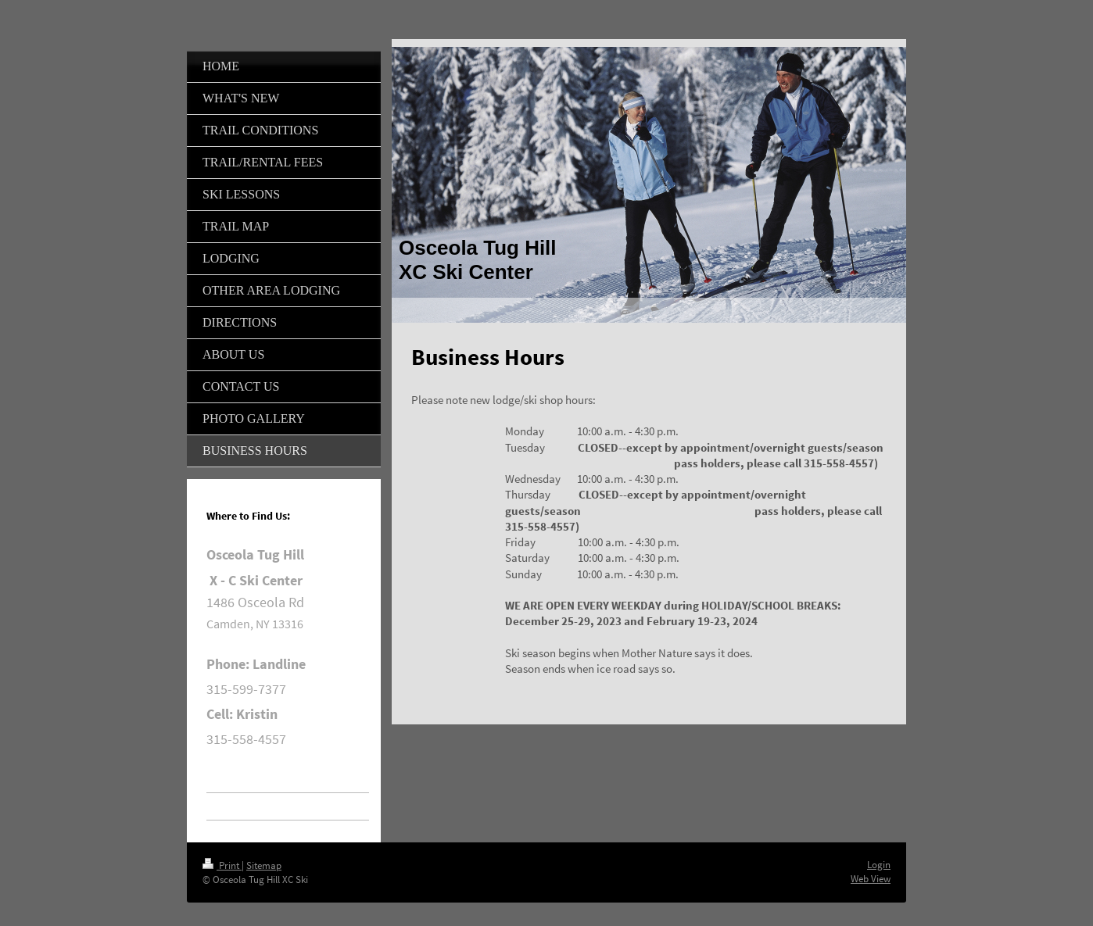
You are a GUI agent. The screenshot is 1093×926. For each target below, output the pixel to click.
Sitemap (263, 865)
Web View (871, 878)
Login (879, 864)
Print (222, 865)
